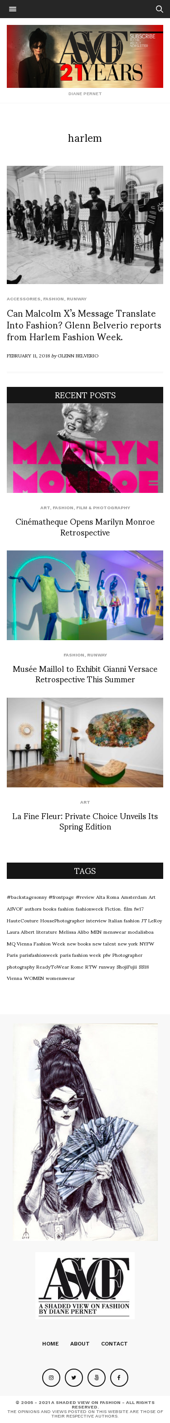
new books (79, 943)
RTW (91, 966)
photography (20, 966)
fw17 (139, 908)
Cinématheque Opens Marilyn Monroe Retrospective (85, 526)
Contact (114, 1344)
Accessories (23, 298)
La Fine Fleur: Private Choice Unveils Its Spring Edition (85, 820)
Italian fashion (124, 920)
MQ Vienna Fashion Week (36, 943)
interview (96, 920)
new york (128, 943)
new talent (104, 943)
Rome (77, 966)
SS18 (144, 966)
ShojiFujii (127, 966)
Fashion (53, 298)
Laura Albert (20, 931)
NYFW (147, 943)
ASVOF (15, 908)
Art (45, 507)
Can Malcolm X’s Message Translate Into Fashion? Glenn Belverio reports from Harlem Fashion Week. (84, 324)
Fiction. (113, 908)
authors (32, 908)
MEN (96, 931)
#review (85, 896)
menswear (114, 931)
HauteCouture (23, 920)
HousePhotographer (62, 920)
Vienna (14, 977)
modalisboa (141, 931)
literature (46, 931)
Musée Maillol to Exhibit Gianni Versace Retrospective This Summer (85, 673)
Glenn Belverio (78, 355)
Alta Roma (107, 896)
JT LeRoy (151, 920)
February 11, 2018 (28, 355)
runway (77, 298)
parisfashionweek (38, 954)
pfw (107, 954)
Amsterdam (134, 896)
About (80, 1344)
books (49, 908)
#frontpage (61, 896)
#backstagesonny (27, 896)
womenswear (60, 977)
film (128, 908)
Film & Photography (103, 507)
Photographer (127, 954)
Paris (12, 954)
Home (50, 1344)
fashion (66, 908)
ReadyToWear (52, 966)
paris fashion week (80, 954)
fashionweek (89, 908)
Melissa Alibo (74, 931)
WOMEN (34, 977)
